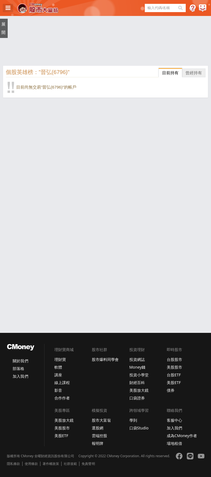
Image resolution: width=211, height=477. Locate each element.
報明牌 (97, 443)
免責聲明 (88, 464)
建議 (202, 8)
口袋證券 (137, 398)
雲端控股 (99, 435)
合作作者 (62, 398)
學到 (133, 420)
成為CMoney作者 (182, 435)
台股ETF (174, 374)
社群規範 (70, 464)
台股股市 (174, 359)
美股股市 (174, 367)
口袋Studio (139, 428)
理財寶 (60, 359)
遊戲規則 (192, 8)
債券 (170, 390)
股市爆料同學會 (105, 359)
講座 (58, 374)
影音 (58, 390)
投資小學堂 (139, 374)
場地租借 (174, 443)
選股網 (97, 428)
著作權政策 (51, 464)
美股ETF (174, 382)
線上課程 (62, 382)
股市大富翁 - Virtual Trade (38, 8)
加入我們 (20, 376)
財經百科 (137, 382)
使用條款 (31, 464)
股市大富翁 (101, 420)
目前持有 (170, 72)
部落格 (18, 368)
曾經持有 (193, 72)
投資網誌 (137, 359)
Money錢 (137, 367)
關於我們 (20, 360)
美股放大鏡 (139, 390)
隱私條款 (13, 464)
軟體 (58, 367)
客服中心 (174, 420)
